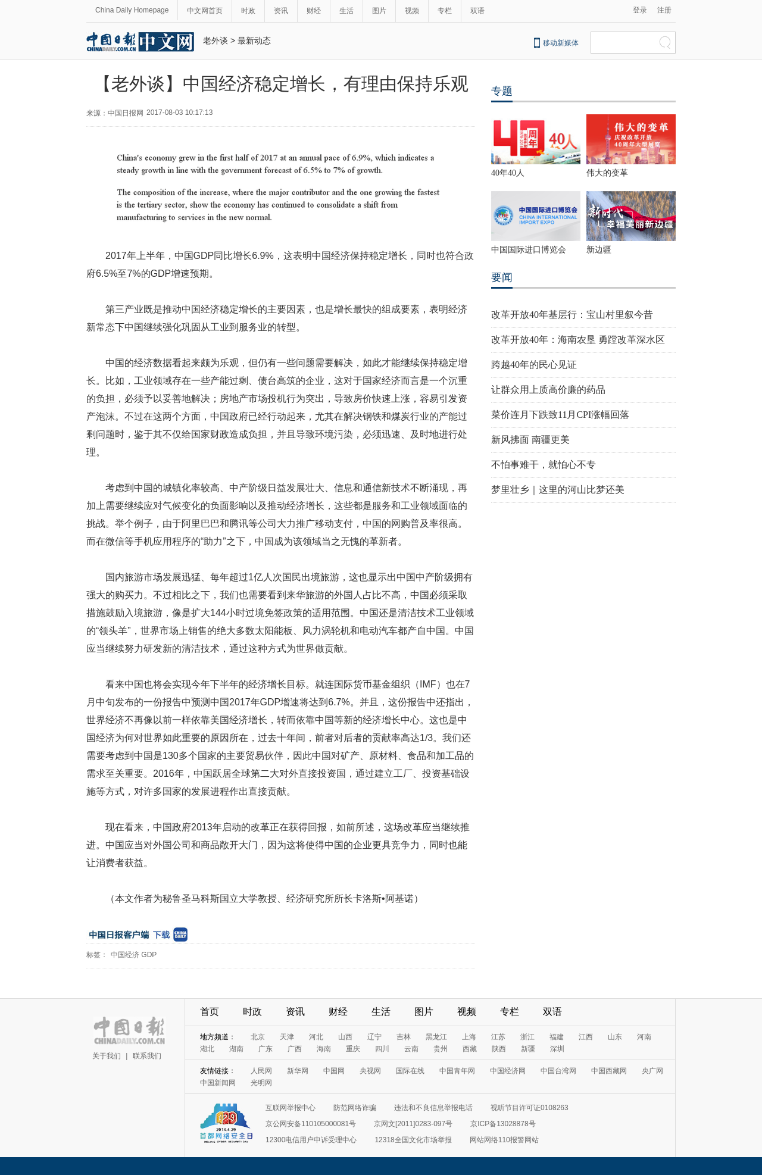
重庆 (353, 1049)
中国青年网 (457, 1071)
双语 (477, 11)
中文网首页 (205, 11)
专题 (502, 91)
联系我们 (147, 1056)
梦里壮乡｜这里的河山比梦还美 (557, 490)
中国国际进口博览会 (528, 249)
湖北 (207, 1049)
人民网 (261, 1071)
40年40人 (507, 172)
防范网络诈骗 (354, 1108)
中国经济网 (508, 1071)
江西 (586, 1037)
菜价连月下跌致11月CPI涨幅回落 (560, 415)
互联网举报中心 (291, 1108)
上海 (469, 1037)
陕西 (499, 1049)
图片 (379, 11)
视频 (412, 11)
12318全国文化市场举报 (412, 1140)
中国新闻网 (218, 1083)
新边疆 (598, 249)
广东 (265, 1049)
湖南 (236, 1049)
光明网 (261, 1083)
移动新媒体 (561, 43)
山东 (615, 1037)
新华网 (297, 1071)
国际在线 (410, 1071)
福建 (556, 1037)
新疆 (528, 1049)
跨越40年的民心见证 (534, 365)
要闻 (502, 277)
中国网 (334, 1071)
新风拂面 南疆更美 (530, 440)
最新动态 (254, 40)
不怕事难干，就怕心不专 (543, 465)
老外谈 (215, 40)
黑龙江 (436, 1037)
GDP (149, 955)
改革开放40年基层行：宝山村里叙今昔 (572, 315)
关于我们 (106, 1056)
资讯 (281, 11)
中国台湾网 (558, 1071)
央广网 (652, 1071)
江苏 (498, 1037)
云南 (411, 1049)
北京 (258, 1037)
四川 (382, 1049)
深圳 (557, 1049)
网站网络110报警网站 (504, 1140)
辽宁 (374, 1037)
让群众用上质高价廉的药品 (548, 390)
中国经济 (125, 955)
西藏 (470, 1049)
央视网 (370, 1071)
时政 (248, 11)
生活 (346, 11)
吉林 (403, 1037)
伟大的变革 (607, 172)
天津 (287, 1037)
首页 (209, 1012)
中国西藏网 (609, 1071)
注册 (664, 10)
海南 (324, 1049)
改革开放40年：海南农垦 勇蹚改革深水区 (578, 340)
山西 (345, 1037)
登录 (640, 10)
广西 (295, 1049)
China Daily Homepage (131, 10)
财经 (314, 11)
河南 (644, 1037)
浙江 (527, 1037)
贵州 (440, 1049)
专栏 (445, 11)
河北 (316, 1037)
